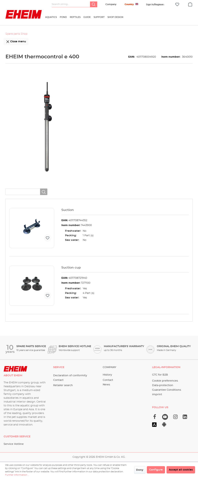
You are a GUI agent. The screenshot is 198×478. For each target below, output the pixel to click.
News (106, 384)
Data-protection (162, 385)
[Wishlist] (177, 4)
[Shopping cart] (190, 4)
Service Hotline (14, 444)
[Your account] (155, 4)
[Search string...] (71, 4)
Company (110, 4)
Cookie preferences (165, 381)
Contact (58, 380)
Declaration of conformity (70, 375)
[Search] (93, 4)
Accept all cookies (181, 470)
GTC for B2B (160, 375)
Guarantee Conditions (166, 390)
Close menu (16, 41)
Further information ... (17, 475)
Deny (139, 470)
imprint (157, 394)
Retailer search (63, 385)
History (107, 375)
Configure (156, 470)
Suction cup (71, 267)
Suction (67, 209)
